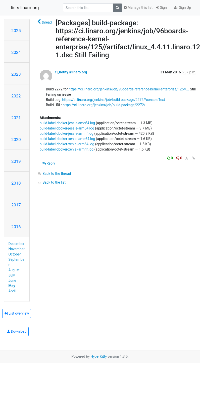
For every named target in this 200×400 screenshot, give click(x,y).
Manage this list (138, 8)
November (17, 249)
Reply (48, 163)
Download (17, 331)
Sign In (163, 8)
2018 (16, 183)
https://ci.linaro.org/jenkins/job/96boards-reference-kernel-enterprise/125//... (129, 89)
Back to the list (51, 182)
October (15, 254)
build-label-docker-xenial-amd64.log (67, 139)
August (14, 270)
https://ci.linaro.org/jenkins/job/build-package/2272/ (104, 105)
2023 (16, 74)
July (12, 275)
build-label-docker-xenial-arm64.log (67, 144)
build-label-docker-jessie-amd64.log (67, 123)
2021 (16, 117)
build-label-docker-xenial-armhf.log (66, 149)
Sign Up (182, 8)
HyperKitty (98, 356)
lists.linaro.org (25, 7)
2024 (16, 52)
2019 (16, 161)
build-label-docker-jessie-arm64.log (67, 128)
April (12, 291)
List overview (16, 313)
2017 (16, 204)
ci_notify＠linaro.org (71, 72)
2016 (16, 226)
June (12, 281)
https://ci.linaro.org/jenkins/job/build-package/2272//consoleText (113, 100)
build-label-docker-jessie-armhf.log (66, 133)
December (17, 244)
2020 (16, 139)
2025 (16, 30)
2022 (16, 95)
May (12, 286)
